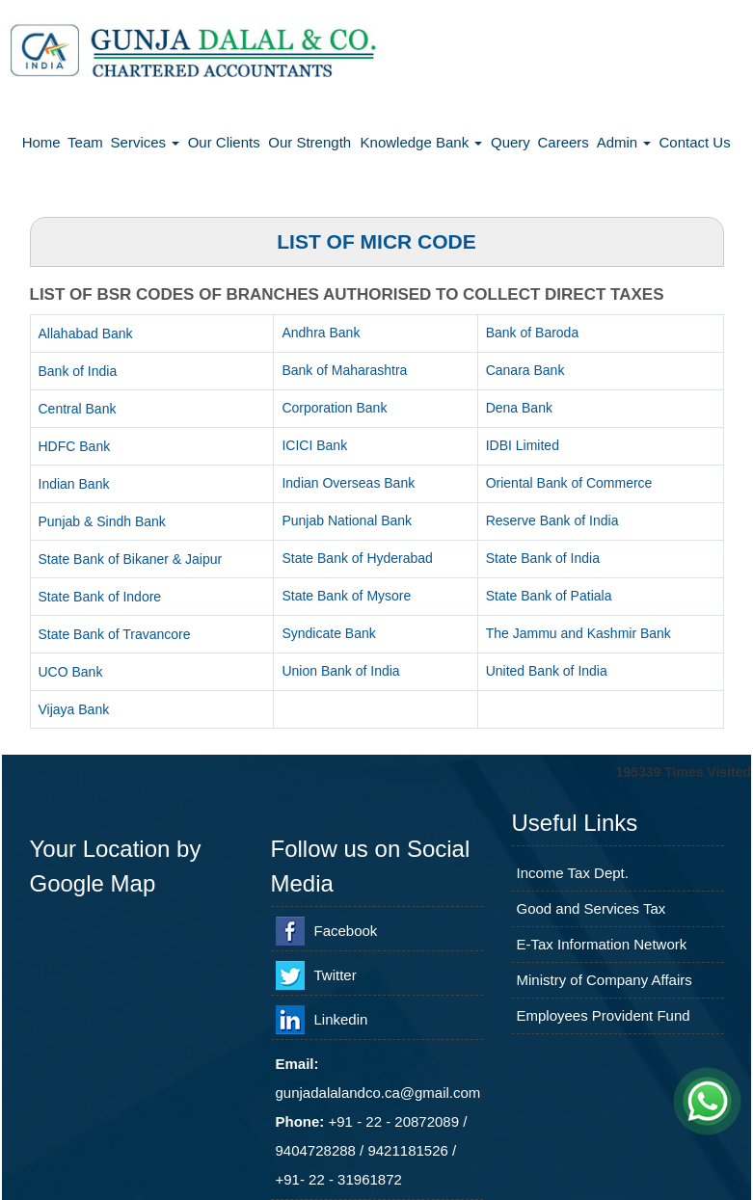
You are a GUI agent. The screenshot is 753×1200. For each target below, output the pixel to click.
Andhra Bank (321, 332)
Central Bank (78, 408)
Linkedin (341, 1019)
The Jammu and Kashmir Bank (578, 633)
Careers (562, 142)
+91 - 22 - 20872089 (394, 1121)
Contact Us (695, 142)
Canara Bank (525, 370)
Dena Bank (519, 407)
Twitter (335, 975)
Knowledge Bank (422, 142)
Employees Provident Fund (603, 1015)
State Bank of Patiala (549, 595)
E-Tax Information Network (602, 944)
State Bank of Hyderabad (357, 558)
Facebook (346, 930)
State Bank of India (543, 558)
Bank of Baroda (532, 332)
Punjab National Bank (347, 520)
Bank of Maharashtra (344, 370)
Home (41, 142)
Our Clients (224, 142)
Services (145, 142)
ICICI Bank (314, 445)
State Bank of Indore (100, 596)
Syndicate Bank (328, 633)
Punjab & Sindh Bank (102, 521)
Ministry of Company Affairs (604, 980)
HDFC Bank (75, 446)
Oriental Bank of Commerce (569, 483)
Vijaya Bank (74, 709)
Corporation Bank (334, 407)
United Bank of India (546, 671)
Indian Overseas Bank (348, 483)
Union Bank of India (340, 671)
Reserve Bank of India (552, 520)
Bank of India (78, 371)
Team (85, 142)
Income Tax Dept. (573, 873)
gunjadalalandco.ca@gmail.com (378, 1092)
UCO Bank (71, 672)
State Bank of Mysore (346, 595)
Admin (624, 142)
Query (510, 142)
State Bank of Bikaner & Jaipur (131, 559)
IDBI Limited (522, 445)
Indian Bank (74, 484)
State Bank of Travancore (115, 634)
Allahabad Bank (86, 333)
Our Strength (309, 142)
